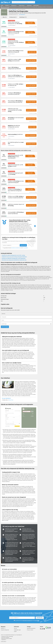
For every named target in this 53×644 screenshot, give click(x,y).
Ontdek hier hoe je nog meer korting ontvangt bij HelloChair (14, 256)
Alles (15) (5, 17)
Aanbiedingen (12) (23, 17)
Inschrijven (23, 245)
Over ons (15, 628)
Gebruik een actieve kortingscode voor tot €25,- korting (13, 255)
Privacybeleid (25, 247)
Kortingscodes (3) (12, 17)
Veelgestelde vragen (17, 629)
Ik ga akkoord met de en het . (15, 247)
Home (10, 9)
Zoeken (34, 2)
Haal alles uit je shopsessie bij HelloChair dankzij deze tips (14, 260)
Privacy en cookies (30, 629)
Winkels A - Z (3, 628)
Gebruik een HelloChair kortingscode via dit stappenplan (13, 258)
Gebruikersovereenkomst (15, 247)
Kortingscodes (14, 9)
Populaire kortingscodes (5, 629)
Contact (15, 631)
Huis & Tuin (11, 400)
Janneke (35, 26)
